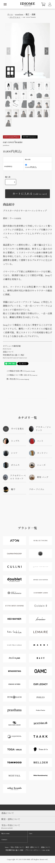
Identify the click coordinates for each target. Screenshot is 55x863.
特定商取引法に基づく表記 (14, 850)
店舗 (33, 14)
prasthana (19, 14)
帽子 (27, 14)
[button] (46, 51)
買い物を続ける (16, 379)
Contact (4, 840)
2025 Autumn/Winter (11, 137)
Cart (30, 833)
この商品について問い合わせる (20, 375)
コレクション (15, 17)
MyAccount (5, 833)
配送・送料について (32, 847)
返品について (8, 352)
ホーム (10, 14)
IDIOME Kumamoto (29, 137)
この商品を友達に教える (19, 371)
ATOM (48, 850)
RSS (44, 850)
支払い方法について (17, 847)
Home (7, 847)
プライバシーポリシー (32, 850)
